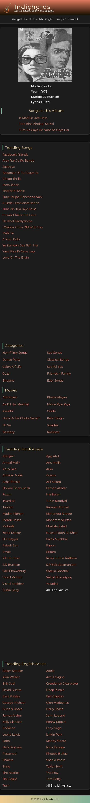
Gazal (6, 373)
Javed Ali (9, 501)
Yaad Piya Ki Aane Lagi (19, 251)
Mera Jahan (11, 185)
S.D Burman (11, 564)
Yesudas (52, 584)
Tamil (27, 19)
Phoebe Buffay (56, 753)
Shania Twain (55, 760)
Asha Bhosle (11, 482)
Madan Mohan (13, 513)
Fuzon (7, 494)
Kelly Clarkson (13, 722)
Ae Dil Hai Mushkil (16, 404)
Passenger (10, 753)
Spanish (38, 19)
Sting (6, 766)
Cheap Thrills (12, 179)
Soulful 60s (55, 366)
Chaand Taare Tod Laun (19, 215)
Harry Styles (54, 709)
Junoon (8, 507)
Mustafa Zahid (56, 526)
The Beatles (11, 773)
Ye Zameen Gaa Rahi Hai (20, 245)
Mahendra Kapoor (59, 513)
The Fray (52, 773)
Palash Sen (10, 545)
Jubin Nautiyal (56, 501)
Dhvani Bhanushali (16, 488)
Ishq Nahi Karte (14, 191)
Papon (51, 545)
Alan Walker (11, 677)
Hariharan (53, 494)
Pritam (51, 552)
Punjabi (61, 19)
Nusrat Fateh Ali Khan (62, 533)
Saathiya (9, 166)
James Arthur (12, 715)
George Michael (14, 702)
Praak (7, 552)
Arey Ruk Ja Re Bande (18, 160)
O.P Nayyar (10, 539)
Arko (49, 469)
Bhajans (8, 380)
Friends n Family (59, 373)
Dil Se (7, 425)
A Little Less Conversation (21, 203)
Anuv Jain (10, 469)
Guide (51, 411)
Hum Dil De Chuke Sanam (22, 418)
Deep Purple (55, 690)
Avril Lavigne (55, 677)
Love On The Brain (16, 257)
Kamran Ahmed (57, 507)
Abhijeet (9, 456)
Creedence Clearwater (62, 683)
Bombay (9, 432)
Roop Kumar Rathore (61, 558)
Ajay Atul (52, 456)
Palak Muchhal (57, 539)
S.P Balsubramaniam (61, 564)
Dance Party (11, 359)
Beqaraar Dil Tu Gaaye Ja (20, 173)
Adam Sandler (13, 671)
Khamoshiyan (57, 397)
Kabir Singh (55, 418)
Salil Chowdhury (14, 571)
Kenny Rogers (56, 722)
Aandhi (8, 411)
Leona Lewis (11, 734)
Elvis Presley (11, 696)
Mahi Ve (8, 233)
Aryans (51, 475)
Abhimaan (10, 397)
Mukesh (8, 526)
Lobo (6, 741)
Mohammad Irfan (59, 520)
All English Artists (58, 785)
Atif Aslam (53, 482)
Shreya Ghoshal (57, 571)
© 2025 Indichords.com (45, 799)
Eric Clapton (55, 696)
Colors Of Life (12, 366)
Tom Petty (53, 779)
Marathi (73, 19)
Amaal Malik (11, 462)
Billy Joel (9, 683)
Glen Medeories (57, 702)
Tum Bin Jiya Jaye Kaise (19, 209)
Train (6, 785)
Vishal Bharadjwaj (59, 577)
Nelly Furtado (12, 747)
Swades (52, 425)
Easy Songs (55, 380)
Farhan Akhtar (56, 488)
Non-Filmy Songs (15, 352)
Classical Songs (58, 359)
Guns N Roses (12, 709)
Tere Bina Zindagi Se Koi (36, 124)
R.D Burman (11, 558)
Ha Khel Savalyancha (17, 221)
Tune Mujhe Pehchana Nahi (23, 197)
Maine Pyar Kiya (58, 404)
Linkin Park (54, 734)
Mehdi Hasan (12, 520)
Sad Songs (54, 352)
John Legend (55, 715)
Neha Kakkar (12, 533)
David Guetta (12, 690)
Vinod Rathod (12, 577)
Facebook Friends (15, 154)
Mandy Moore (56, 741)
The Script (10, 779)
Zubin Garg (11, 590)
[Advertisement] (36, 301)
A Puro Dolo (11, 239)
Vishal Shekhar (13, 584)
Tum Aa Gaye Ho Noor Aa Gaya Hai (44, 130)
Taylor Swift (54, 766)
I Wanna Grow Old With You (23, 227)
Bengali (17, 19)
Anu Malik (53, 462)
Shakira (8, 760)
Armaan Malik (13, 475)
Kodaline (9, 728)
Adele (50, 671)
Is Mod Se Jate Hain (33, 118)
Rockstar (53, 432)
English (49, 19)
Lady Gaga (54, 728)
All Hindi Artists (57, 590)
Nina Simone (55, 747)
